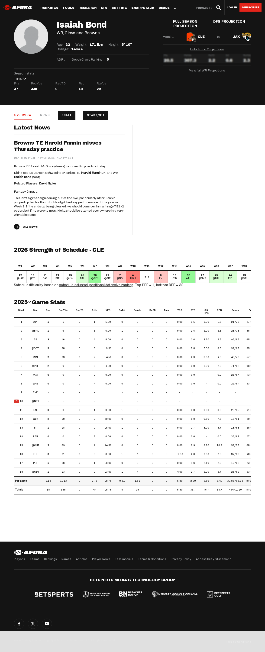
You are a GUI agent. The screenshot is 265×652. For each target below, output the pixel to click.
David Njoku (47, 184)
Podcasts (204, 8)
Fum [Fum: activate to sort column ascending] (166, 310)
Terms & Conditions (152, 559)
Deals (164, 8)
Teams (34, 559)
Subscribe (250, 7)
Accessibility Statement (213, 559)
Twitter (33, 624)
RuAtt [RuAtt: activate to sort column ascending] (122, 310)
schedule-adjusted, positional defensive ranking (97, 285)
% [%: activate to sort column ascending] (250, 310)
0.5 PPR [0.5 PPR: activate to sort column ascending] (206, 312)
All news (30, 227)
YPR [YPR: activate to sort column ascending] (108, 310)
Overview (23, 115)
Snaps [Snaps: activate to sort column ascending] (235, 310)
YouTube (47, 624)
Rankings (49, 8)
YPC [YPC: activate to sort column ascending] (179, 310)
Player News (101, 559)
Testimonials (124, 559)
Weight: (81, 44)
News (45, 115)
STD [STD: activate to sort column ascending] (193, 310)
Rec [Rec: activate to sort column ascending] (48, 310)
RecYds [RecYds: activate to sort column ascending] (63, 310)
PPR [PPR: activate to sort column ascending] (219, 310)
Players (19, 559)
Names (66, 559)
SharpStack (143, 8)
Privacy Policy (181, 559)
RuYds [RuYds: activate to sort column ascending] (137, 310)
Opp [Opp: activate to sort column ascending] (35, 310)
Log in (232, 7)
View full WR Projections (207, 70)
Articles (81, 559)
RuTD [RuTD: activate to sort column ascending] (152, 310)
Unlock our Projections (207, 48)
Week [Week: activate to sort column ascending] (21, 310)
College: (63, 49)
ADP (60, 59)
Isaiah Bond (22, 177)
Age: (60, 44)
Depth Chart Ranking (87, 59)
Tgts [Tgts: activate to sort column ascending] (94, 310)
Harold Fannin (91, 173)
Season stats (24, 73)
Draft (67, 115)
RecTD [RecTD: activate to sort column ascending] (80, 310)
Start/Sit (96, 115)
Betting (119, 8)
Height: (113, 44)
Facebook (19, 624)
